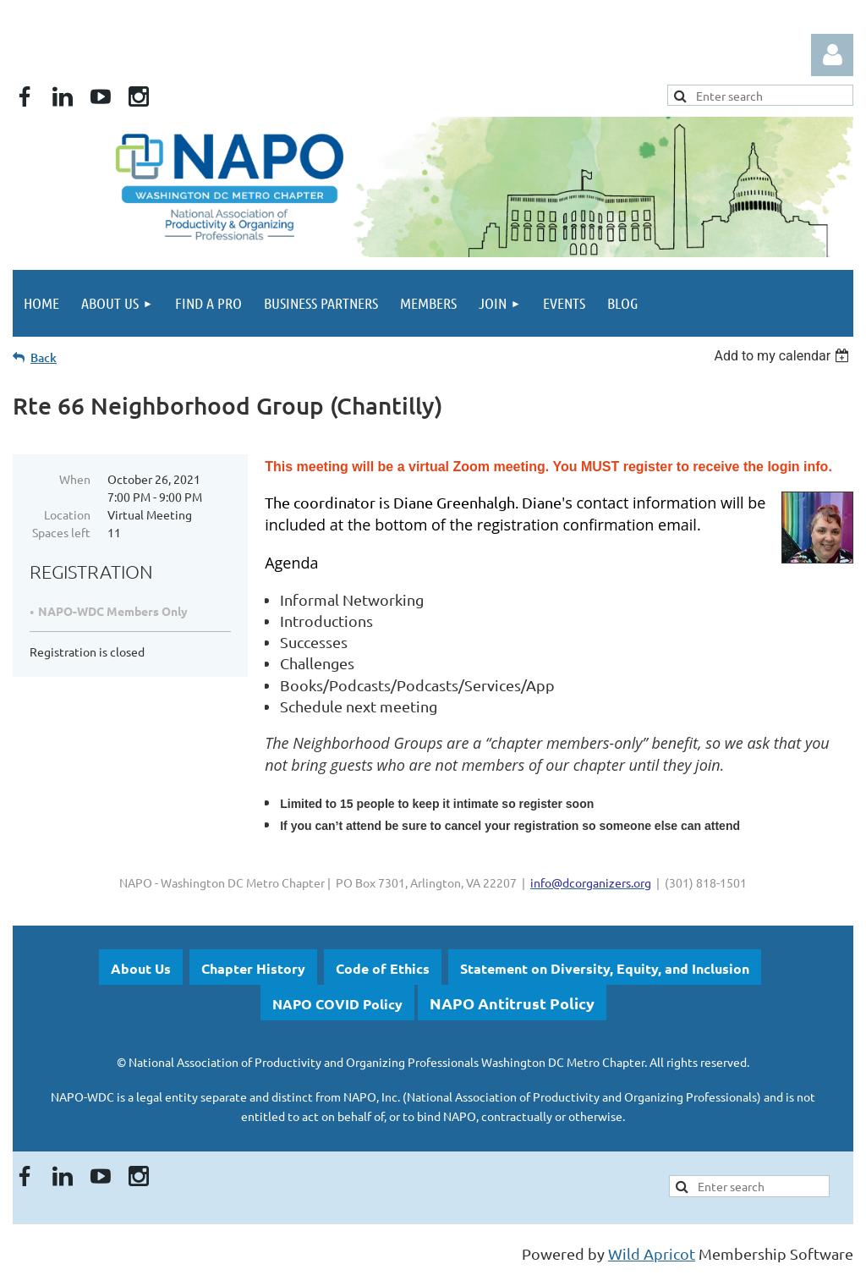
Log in (832, 55)
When (74, 478)
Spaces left (61, 532)
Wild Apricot (651, 1253)
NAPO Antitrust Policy (512, 1003)
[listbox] (783, 355)
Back (43, 357)
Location (67, 514)
